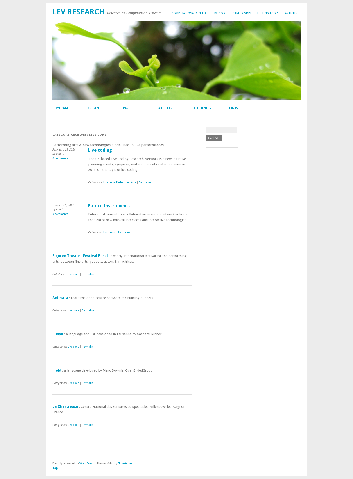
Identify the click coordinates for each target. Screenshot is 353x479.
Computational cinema (189, 13)
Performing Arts (126, 182)
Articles (291, 13)
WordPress (86, 463)
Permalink (145, 182)
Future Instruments (109, 205)
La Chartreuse (65, 406)
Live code (219, 13)
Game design (242, 13)
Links (233, 108)
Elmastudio (125, 463)
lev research (78, 11)
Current (94, 108)
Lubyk (57, 334)
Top (55, 468)
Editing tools (268, 13)
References (202, 108)
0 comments (60, 158)
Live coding (100, 150)
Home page (60, 108)
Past (126, 108)
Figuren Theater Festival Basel (80, 255)
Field (56, 370)
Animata (60, 297)
